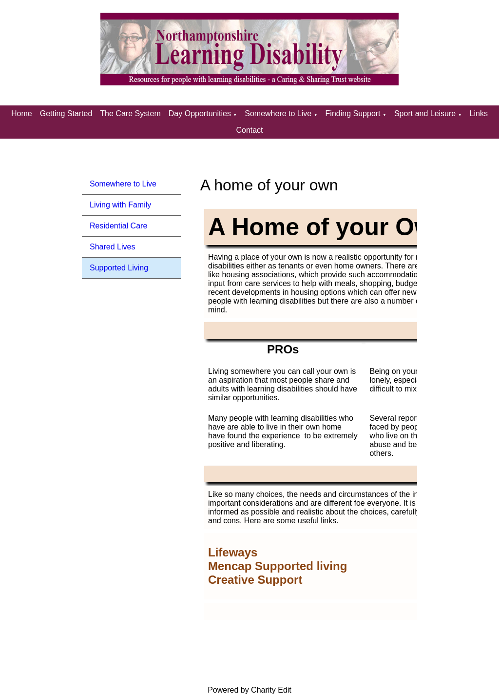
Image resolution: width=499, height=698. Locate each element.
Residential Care (118, 226)
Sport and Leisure (425, 113)
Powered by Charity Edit (249, 690)
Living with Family (120, 205)
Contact (249, 130)
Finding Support (353, 113)
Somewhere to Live (278, 113)
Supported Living (119, 268)
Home (21, 113)
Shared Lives (112, 247)
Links (479, 113)
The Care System (130, 113)
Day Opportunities (200, 113)
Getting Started (66, 113)
